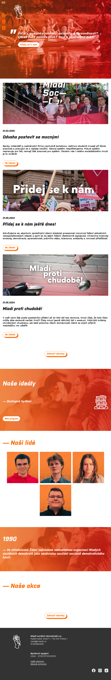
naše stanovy (37, 661)
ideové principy (38, 664)
